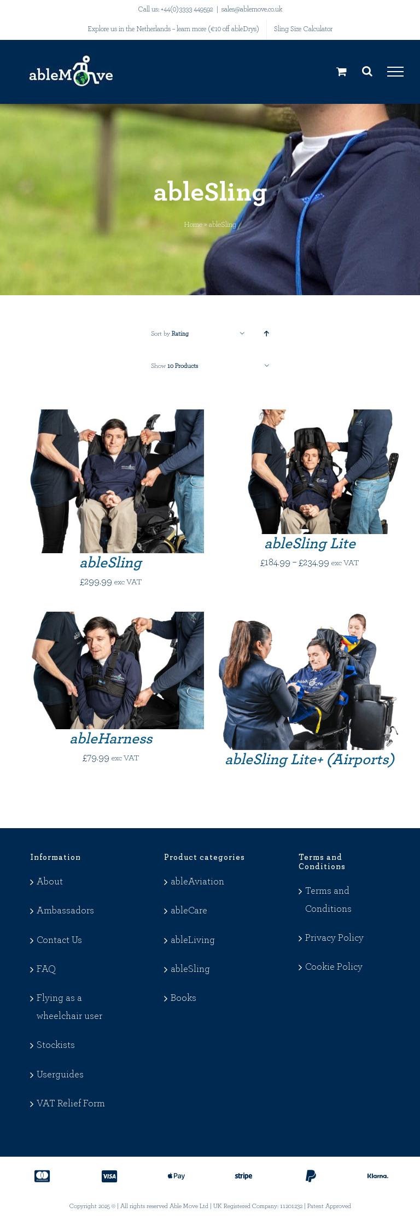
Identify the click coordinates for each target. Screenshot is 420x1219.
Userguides (60, 1075)
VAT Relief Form (71, 1104)
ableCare (189, 911)
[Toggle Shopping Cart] (341, 71)
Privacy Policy (334, 938)
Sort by (170, 333)
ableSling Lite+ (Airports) (309, 759)
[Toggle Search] (367, 71)
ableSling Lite (309, 544)
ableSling (110, 563)
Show (174, 365)
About (50, 882)
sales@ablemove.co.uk (251, 9)
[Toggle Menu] (395, 72)
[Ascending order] (266, 334)
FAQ (46, 969)
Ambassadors (65, 911)
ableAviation (197, 882)
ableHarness (110, 739)
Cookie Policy (334, 967)
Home (193, 224)
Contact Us (59, 940)
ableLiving (193, 940)
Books (183, 998)
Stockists (56, 1045)
